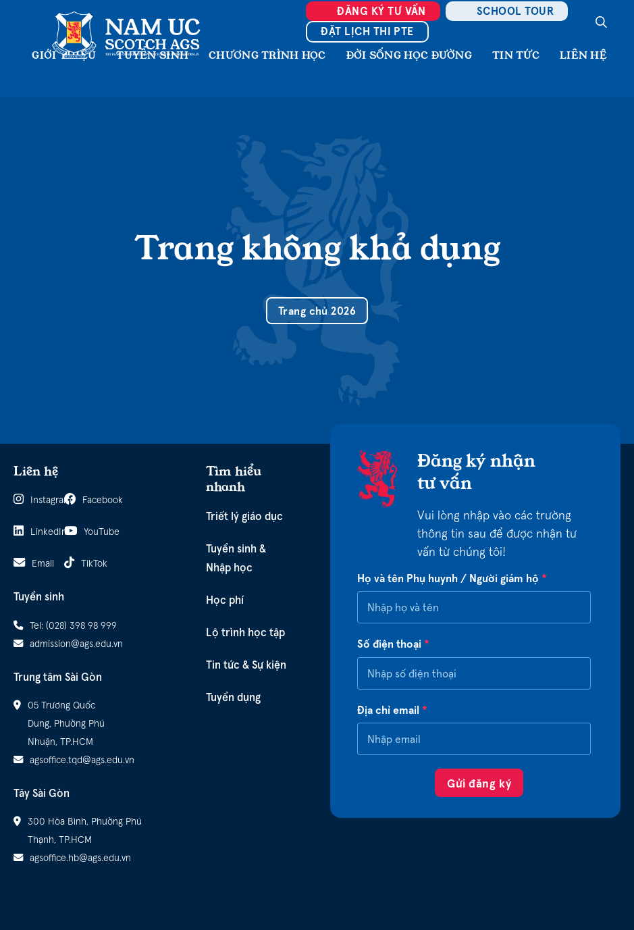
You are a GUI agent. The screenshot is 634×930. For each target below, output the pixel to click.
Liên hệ (583, 55)
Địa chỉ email (392, 710)
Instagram (32, 499)
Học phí (225, 599)
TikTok (82, 563)
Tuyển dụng (233, 697)
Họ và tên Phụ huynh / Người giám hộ (452, 578)
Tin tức (515, 55)
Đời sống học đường (409, 55)
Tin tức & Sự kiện (246, 664)
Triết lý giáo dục (244, 516)
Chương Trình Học (267, 55)
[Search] (601, 21)
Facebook (82, 499)
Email (32, 563)
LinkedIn (32, 531)
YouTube (82, 531)
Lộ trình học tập (245, 632)
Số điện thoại (393, 644)
